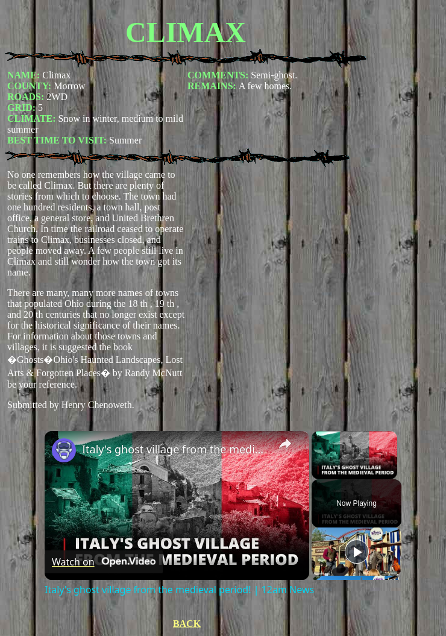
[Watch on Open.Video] (104, 561)
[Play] (357, 552)
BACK (187, 624)
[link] (64, 450)
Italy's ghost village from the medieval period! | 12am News (175, 449)
